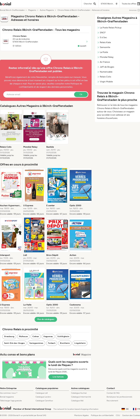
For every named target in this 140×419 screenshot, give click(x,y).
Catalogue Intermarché (81, 397)
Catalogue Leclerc (43, 397)
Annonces (134, 10)
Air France (103, 62)
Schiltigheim (63, 336)
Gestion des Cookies (131, 415)
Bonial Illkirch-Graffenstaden (12, 10)
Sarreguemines (36, 343)
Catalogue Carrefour (44, 401)
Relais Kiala (104, 42)
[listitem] (11, 134)
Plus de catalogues (45, 319)
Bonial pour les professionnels (119, 397)
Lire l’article (58, 377)
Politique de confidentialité (102, 415)
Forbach (51, 343)
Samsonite (103, 47)
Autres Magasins (47, 10)
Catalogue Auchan (79, 393)
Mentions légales (81, 415)
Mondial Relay (105, 57)
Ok (81, 94)
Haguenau (48, 336)
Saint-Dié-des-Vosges (14, 343)
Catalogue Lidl (42, 393)
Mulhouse (23, 336)
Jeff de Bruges (105, 67)
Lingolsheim (80, 343)
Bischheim (65, 343)
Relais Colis (104, 76)
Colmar (35, 336)
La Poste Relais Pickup (109, 27)
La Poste (102, 52)
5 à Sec (102, 37)
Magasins (32, 10)
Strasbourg (9, 336)
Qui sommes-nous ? (8, 393)
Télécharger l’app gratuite (11, 401)
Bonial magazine (7, 397)
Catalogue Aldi (77, 401)
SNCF (101, 32)
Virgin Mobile (105, 81)
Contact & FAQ (113, 393)
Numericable (104, 71)
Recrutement (112, 401)
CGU (118, 415)
